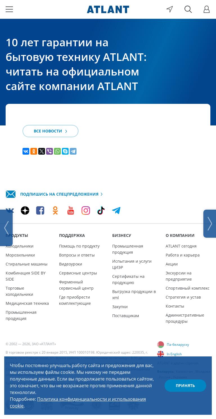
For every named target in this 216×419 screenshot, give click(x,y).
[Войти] (206, 9)
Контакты (175, 306)
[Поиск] (188, 9)
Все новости (50, 131)
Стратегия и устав (183, 297)
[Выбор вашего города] (169, 9)
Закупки (120, 306)
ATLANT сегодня (181, 246)
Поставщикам (125, 315)
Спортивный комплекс (188, 288)
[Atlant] (108, 9)
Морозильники (20, 255)
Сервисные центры (78, 273)
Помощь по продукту (79, 246)
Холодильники (19, 246)
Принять (185, 385)
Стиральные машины (27, 264)
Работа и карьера (183, 255)
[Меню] (9, 9)
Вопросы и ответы (77, 255)
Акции (172, 264)
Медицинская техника (27, 303)
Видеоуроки (70, 264)
